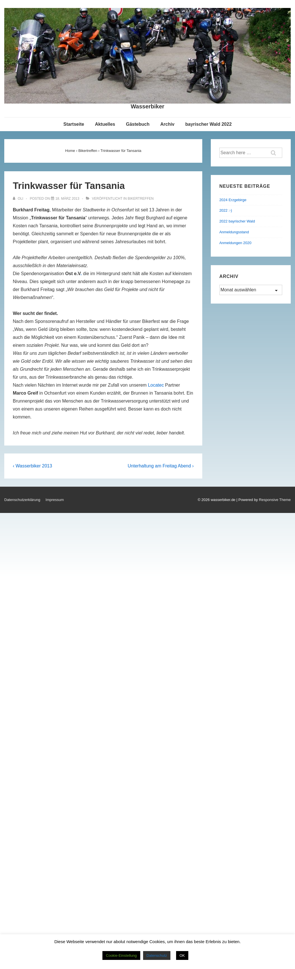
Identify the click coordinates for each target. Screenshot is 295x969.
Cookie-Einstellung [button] (121, 955)
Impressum (55, 500)
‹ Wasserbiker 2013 (32, 465)
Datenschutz (157, 955)
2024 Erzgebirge (232, 200)
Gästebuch (138, 124)
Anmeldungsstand (234, 232)
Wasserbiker (147, 106)
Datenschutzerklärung (22, 500)
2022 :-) (225, 210)
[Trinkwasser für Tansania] (67, 199)
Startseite (73, 124)
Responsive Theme (275, 500)
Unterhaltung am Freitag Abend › (161, 465)
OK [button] (182, 955)
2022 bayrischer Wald (237, 221)
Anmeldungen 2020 (235, 243)
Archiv (167, 124)
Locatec (156, 385)
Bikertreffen (141, 199)
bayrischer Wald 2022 (208, 124)
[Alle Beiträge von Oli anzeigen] (18, 199)
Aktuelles (105, 124)
